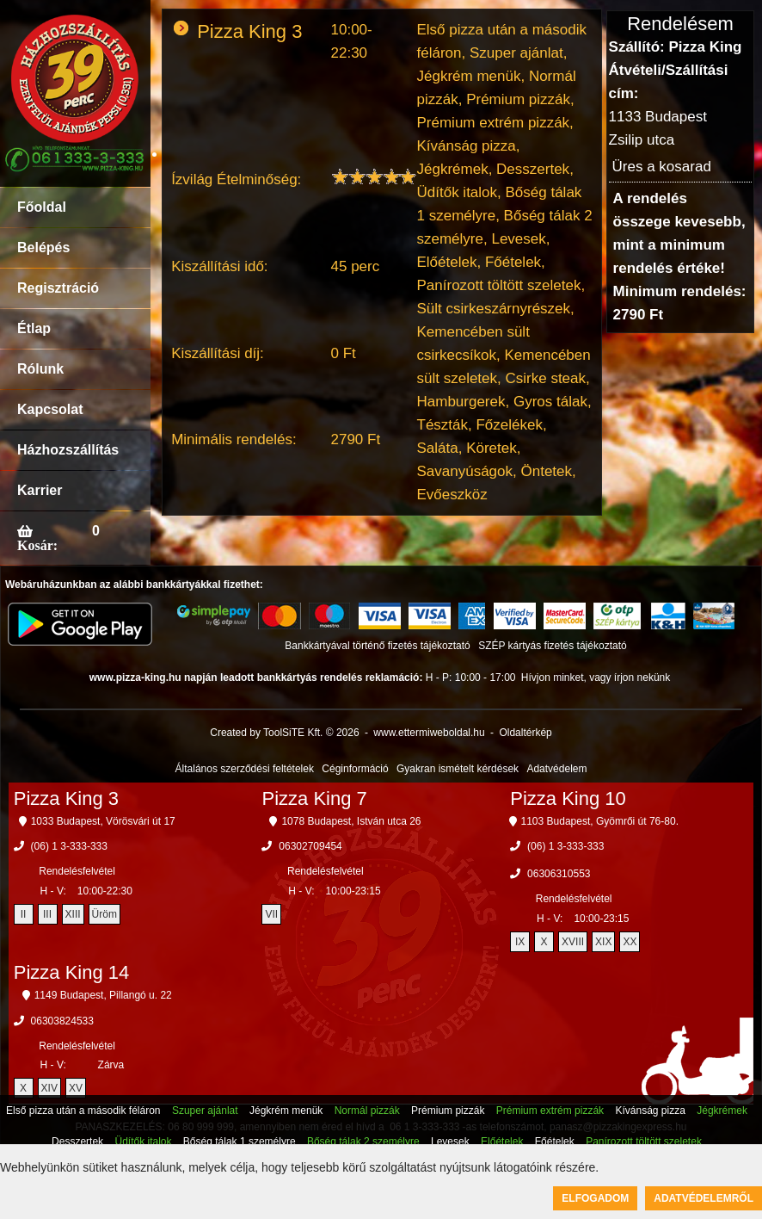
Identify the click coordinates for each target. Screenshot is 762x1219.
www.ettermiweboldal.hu (428, 733)
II (24, 914)
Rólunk (40, 369)
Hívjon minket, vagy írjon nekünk (595, 677)
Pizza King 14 (72, 972)
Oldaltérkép (525, 733)
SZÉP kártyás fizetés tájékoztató (552, 646)
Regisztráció (58, 288)
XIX (603, 942)
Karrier (39, 490)
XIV (49, 1088)
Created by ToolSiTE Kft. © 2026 (284, 733)
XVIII (573, 942)
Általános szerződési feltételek (244, 769)
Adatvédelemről (703, 1198)
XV (76, 1088)
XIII (73, 914)
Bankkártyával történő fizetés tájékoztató (377, 646)
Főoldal (41, 207)
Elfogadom (595, 1198)
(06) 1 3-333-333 (69, 846)
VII (271, 914)
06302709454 (310, 846)
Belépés (43, 247)
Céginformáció (355, 769)
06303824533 (62, 1021)
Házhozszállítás (68, 449)
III (47, 914)
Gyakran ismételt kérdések (457, 769)
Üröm (104, 914)
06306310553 (558, 874)
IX (520, 942)
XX (629, 942)
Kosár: (37, 545)
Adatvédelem (556, 769)
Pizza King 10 (568, 798)
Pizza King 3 (66, 798)
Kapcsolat (50, 409)
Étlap (34, 328)
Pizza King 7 (313, 798)
